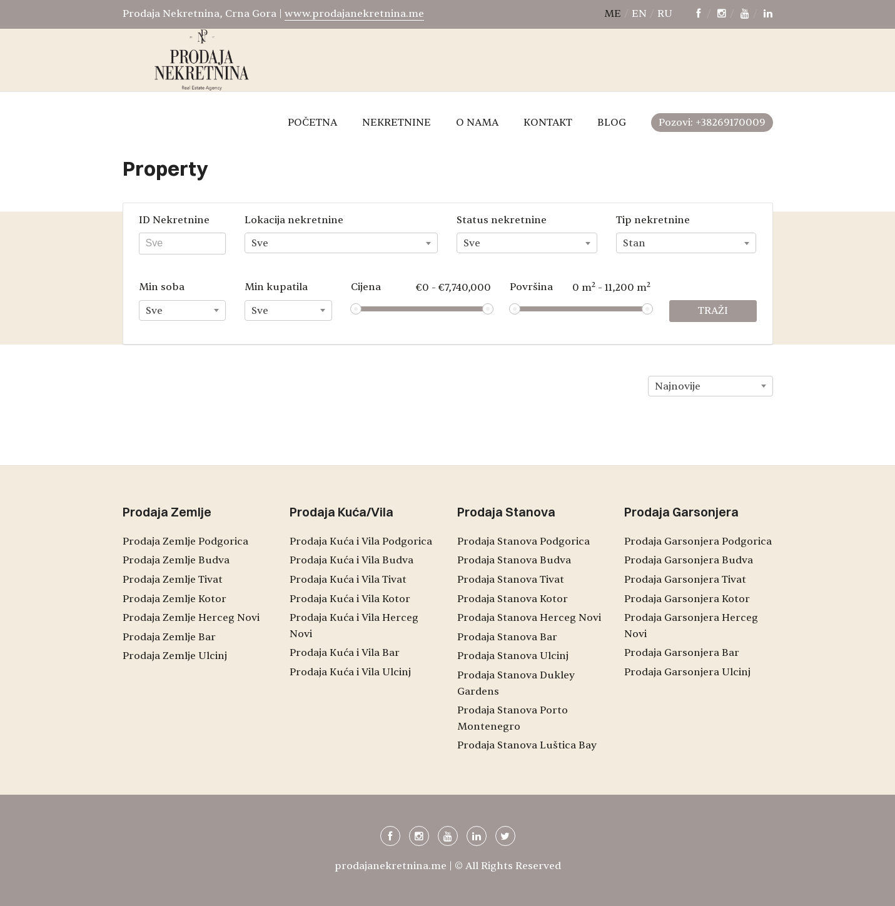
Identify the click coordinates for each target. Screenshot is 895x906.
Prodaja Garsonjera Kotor (687, 599)
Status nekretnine (502, 220)
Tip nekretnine (653, 220)
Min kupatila (276, 287)
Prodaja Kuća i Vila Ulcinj (350, 672)
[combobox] (341, 243)
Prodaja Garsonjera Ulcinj (687, 672)
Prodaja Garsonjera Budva (688, 560)
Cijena (421, 287)
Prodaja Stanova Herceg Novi (529, 618)
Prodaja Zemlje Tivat (173, 579)
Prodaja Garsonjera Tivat (685, 579)
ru (664, 14)
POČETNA (312, 122)
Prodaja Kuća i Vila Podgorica (361, 541)
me (612, 14)
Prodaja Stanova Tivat (510, 579)
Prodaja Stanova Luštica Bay (527, 745)
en (639, 14)
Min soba (162, 287)
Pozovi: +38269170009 (712, 122)
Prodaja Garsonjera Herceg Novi (691, 626)
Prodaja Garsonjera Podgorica (698, 541)
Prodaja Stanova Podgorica (523, 541)
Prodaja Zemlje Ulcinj (175, 656)
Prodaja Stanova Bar (507, 637)
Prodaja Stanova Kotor (512, 599)
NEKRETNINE (396, 122)
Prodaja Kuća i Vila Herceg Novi (354, 626)
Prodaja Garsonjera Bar (681, 653)
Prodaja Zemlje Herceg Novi (191, 618)
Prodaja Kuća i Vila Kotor (350, 599)
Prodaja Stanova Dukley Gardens (516, 683)
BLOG (611, 122)
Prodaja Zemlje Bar (169, 637)
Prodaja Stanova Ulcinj (513, 656)
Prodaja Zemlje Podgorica (185, 541)
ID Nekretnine (174, 220)
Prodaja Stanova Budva (514, 560)
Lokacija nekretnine (294, 220)
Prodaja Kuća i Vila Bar (345, 653)
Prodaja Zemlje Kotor (174, 599)
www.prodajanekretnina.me (354, 14)
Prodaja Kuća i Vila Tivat (348, 579)
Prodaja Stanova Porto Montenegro (512, 718)
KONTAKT (547, 122)
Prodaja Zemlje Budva (176, 560)
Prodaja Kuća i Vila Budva (351, 560)
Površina (580, 286)
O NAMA (477, 122)
